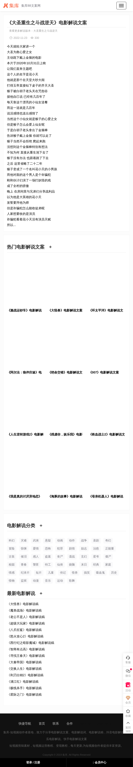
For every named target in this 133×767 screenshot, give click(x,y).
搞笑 (87, 572)
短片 (39, 572)
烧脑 (72, 564)
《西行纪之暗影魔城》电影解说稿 (30, 642)
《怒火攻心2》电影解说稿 (25, 636)
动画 (60, 540)
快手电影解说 (72, 739)
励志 (84, 548)
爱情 (36, 548)
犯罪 (60, 548)
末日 (84, 564)
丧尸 (60, 556)
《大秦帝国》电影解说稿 (24, 662)
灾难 (24, 540)
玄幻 (84, 556)
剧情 (72, 548)
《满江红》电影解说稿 (23, 681)
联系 (56, 723)
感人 (36, 556)
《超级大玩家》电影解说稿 (26, 623)
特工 (48, 564)
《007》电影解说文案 (104, 372)
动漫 (36, 580)
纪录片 (25, 572)
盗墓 (48, 556)
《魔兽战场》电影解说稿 (24, 610)
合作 (69, 723)
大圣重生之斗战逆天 (45, 30)
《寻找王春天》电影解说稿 (26, 655)
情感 (12, 572)
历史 (114, 572)
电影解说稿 (96, 732)
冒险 (12, 548)
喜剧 (96, 540)
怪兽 (75, 572)
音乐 (48, 580)
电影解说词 (78, 732)
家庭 (108, 564)
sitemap (85, 723)
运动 (60, 580)
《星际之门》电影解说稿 (24, 694)
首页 (42, 723)
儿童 (51, 572)
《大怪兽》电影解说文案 (65, 310)
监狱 (24, 580)
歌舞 (72, 580)
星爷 (96, 556)
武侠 (36, 540)
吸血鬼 (100, 572)
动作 (72, 540)
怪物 (12, 580)
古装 (12, 556)
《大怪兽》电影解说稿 (23, 603)
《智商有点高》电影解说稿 (26, 649)
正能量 (109, 548)
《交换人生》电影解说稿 (24, 668)
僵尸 (108, 556)
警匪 (36, 564)
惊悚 (24, 548)
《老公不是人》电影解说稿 (26, 616)
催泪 (24, 556)
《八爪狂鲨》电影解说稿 (24, 629)
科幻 (12, 540)
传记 (63, 572)
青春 (24, 564)
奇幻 (108, 540)
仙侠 (60, 564)
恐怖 (48, 548)
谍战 (72, 556)
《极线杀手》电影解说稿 (24, 688)
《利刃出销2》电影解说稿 (25, 675)
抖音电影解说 (115, 732)
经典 (96, 564)
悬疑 (48, 540)
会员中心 (99, 762)
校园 (12, 564)
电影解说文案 (60, 732)
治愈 (96, 548)
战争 (84, 540)
